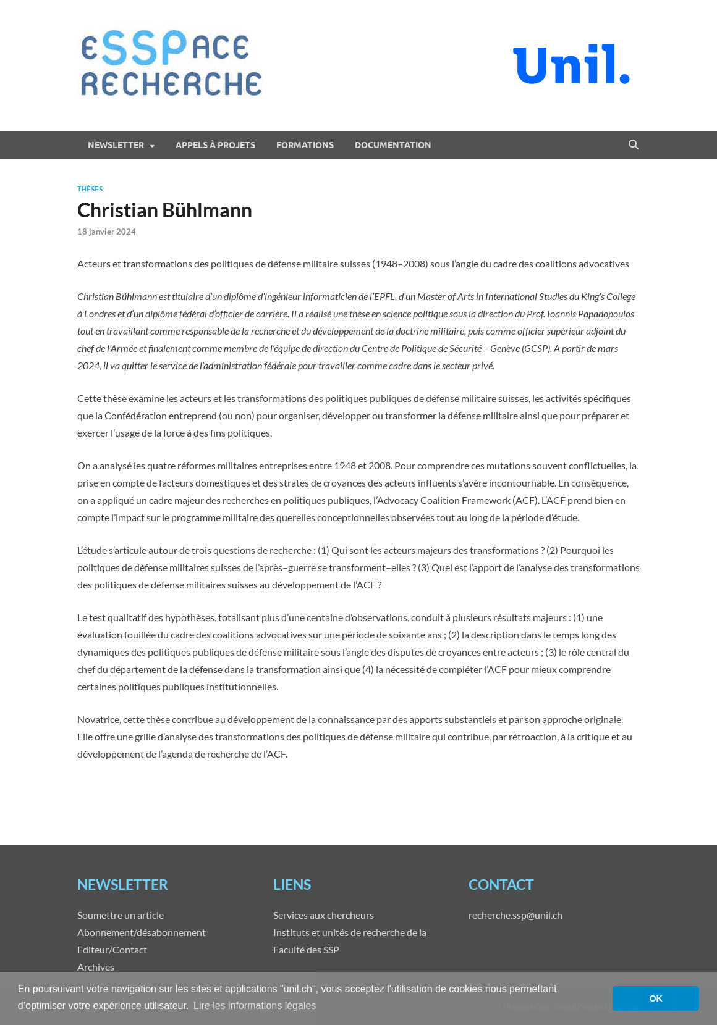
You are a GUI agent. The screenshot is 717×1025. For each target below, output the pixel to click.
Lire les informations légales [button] (254, 1005)
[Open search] (633, 145)
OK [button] (656, 998)
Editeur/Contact (112, 949)
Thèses (90, 189)
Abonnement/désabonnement (141, 932)
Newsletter (116, 145)
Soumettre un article (120, 915)
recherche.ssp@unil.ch (515, 915)
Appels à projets (215, 145)
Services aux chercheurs (323, 915)
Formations (305, 145)
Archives (95, 967)
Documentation (393, 145)
